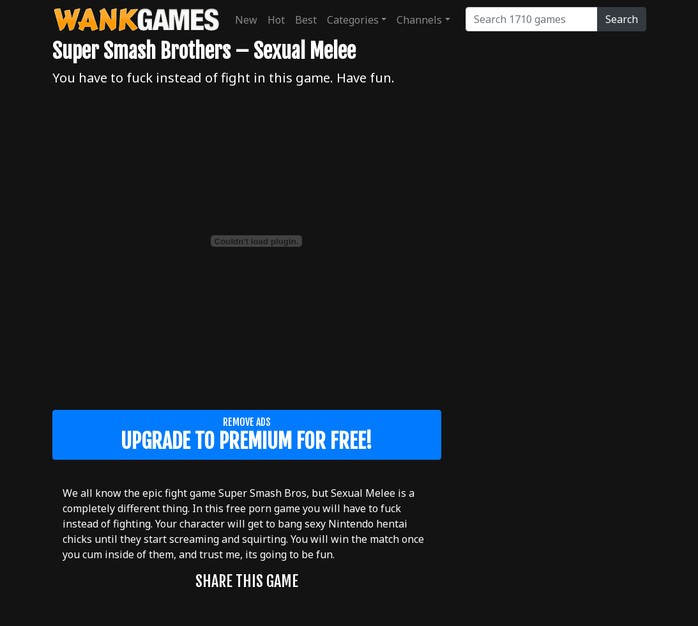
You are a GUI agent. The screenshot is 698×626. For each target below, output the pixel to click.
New (246, 20)
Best (306, 20)
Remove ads (247, 435)
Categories (353, 20)
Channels (419, 20)
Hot (276, 20)
